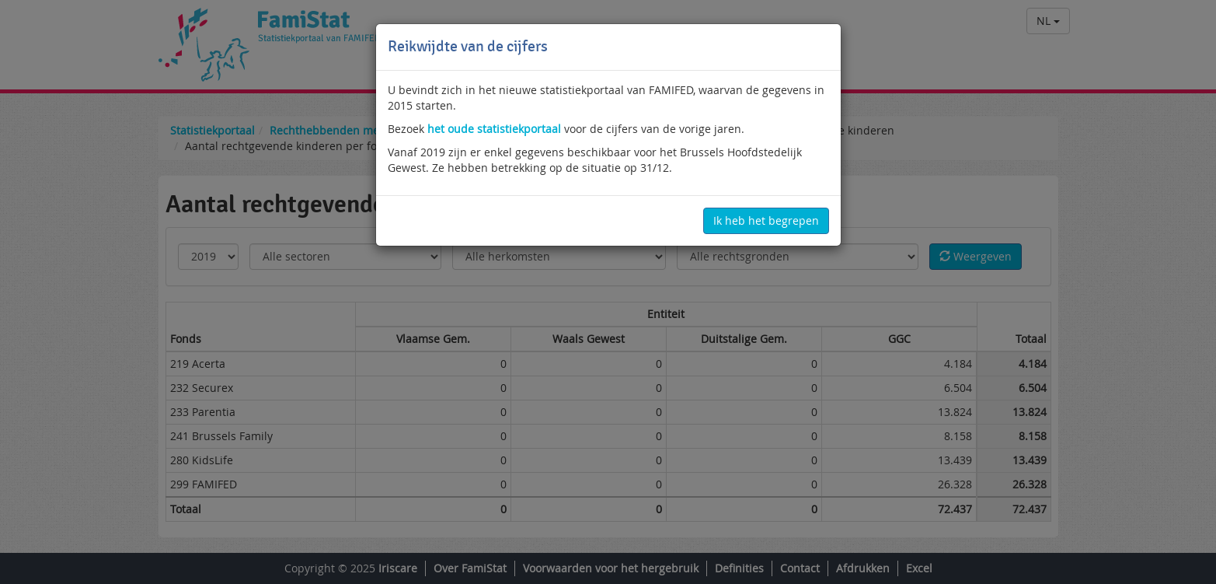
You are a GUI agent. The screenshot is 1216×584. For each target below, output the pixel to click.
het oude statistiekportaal (494, 128)
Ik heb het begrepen (766, 220)
